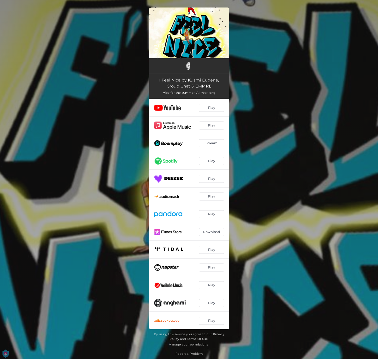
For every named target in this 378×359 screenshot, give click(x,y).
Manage (175, 344)
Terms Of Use (197, 339)
